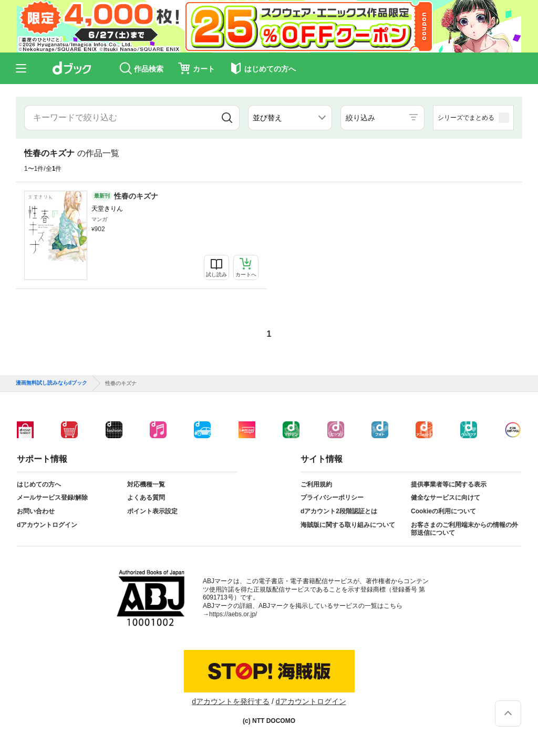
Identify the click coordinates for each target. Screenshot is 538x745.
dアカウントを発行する (231, 701)
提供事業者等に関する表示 (449, 484)
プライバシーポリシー (332, 497)
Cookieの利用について (443, 511)
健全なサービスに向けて (445, 497)
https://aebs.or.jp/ (233, 614)
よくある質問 (146, 497)
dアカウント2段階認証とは (339, 511)
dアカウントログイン (47, 525)
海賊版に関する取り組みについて (348, 525)
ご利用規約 (316, 484)
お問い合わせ (36, 511)
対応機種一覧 (146, 484)
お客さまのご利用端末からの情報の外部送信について (464, 529)
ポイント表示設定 (152, 511)
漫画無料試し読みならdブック (51, 383)
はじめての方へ (39, 484)
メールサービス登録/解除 (52, 497)
